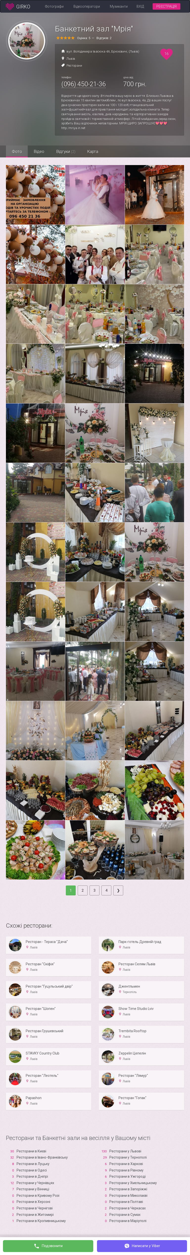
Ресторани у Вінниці (33, 1189)
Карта (94, 151)
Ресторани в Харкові (126, 1164)
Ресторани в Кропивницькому (41, 1221)
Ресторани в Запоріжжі (128, 1189)
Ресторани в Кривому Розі (38, 1196)
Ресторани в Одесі (32, 1170)
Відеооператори (86, 6)
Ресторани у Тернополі (128, 1157)
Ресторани (74, 65)
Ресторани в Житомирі (35, 1215)
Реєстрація (166, 6)
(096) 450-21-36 (83, 84)
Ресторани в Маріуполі (127, 1221)
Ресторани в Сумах (125, 1215)
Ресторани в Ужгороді (127, 1176)
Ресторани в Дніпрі (32, 1176)
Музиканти (119, 6)
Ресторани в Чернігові (35, 1208)
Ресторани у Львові (125, 1151)
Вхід (140, 6)
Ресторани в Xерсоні (33, 1202)
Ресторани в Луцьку (33, 1164)
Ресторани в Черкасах (127, 1208)
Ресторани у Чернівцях (35, 1183)
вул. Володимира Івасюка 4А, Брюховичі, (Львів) (103, 51)
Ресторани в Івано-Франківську (42, 1157)
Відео (40, 151)
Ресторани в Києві (31, 1151)
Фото (17, 151)
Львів (71, 58)
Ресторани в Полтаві (126, 1202)
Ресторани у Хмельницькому (133, 1183)
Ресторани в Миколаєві (128, 1196)
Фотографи (54, 6)
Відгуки (67, 151)
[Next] (118, 890)
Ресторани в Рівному (126, 1170)
